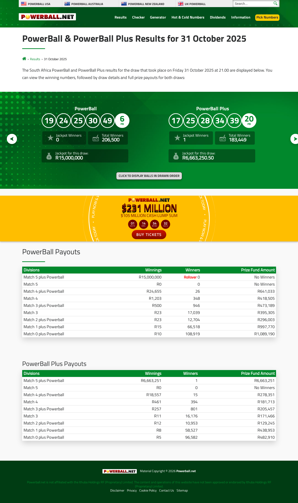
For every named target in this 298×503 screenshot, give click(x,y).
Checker (138, 17)
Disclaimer (117, 490)
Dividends (218, 17)
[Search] (256, 3)
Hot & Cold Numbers (188, 17)
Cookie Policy (148, 490)
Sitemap (182, 490)
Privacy (132, 490)
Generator (158, 17)
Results (121, 17)
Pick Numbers (267, 17)
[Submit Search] (275, 3)
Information (240, 17)
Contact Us (166, 490)
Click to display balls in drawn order (149, 175)
